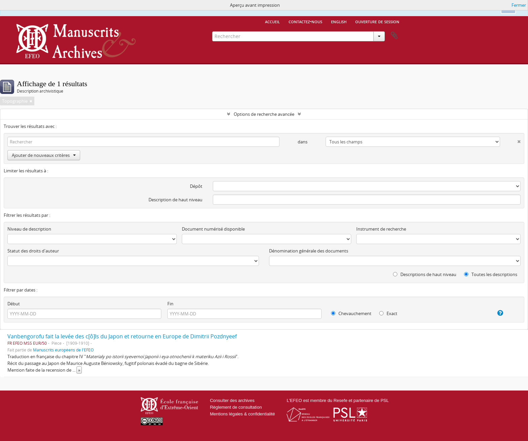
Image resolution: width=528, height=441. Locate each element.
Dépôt (196, 186)
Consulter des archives (232, 400)
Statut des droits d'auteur (33, 251)
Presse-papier (394, 35)
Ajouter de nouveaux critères (44, 155)
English (338, 21)
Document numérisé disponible (213, 229)
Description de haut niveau (175, 200)
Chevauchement (351, 313)
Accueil (272, 21)
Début (13, 304)
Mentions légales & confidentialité (242, 413)
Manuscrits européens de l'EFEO (63, 349)
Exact (388, 313)
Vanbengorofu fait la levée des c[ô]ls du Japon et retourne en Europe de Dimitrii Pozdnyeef (122, 336)
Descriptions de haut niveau (424, 274)
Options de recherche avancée (264, 114)
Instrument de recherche (381, 229)
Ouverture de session (377, 21)
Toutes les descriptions (490, 274)
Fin (170, 304)
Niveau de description (29, 229)
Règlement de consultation (236, 407)
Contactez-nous (305, 21)
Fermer (519, 5)
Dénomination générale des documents (308, 251)
